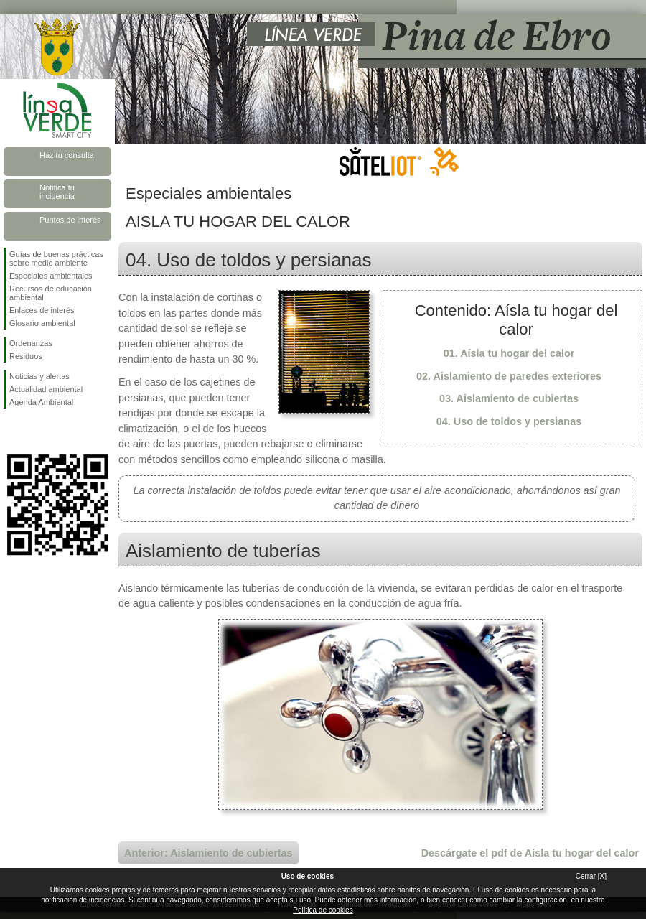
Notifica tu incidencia (57, 191)
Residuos (25, 356)
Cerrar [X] (591, 876)
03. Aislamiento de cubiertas (509, 398)
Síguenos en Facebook (12, 431)
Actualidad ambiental (46, 389)
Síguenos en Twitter (36, 431)
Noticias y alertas (39, 376)
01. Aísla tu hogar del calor (509, 353)
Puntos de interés (70, 219)
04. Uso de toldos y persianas (508, 421)
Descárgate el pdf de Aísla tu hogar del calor (530, 853)
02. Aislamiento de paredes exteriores (508, 376)
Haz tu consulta (66, 155)
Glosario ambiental (42, 323)
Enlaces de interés (42, 310)
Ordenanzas (30, 343)
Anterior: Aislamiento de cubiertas (208, 853)
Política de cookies (322, 910)
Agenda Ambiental (41, 402)
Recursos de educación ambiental (50, 293)
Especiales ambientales (51, 275)
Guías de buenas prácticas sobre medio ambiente (56, 258)
